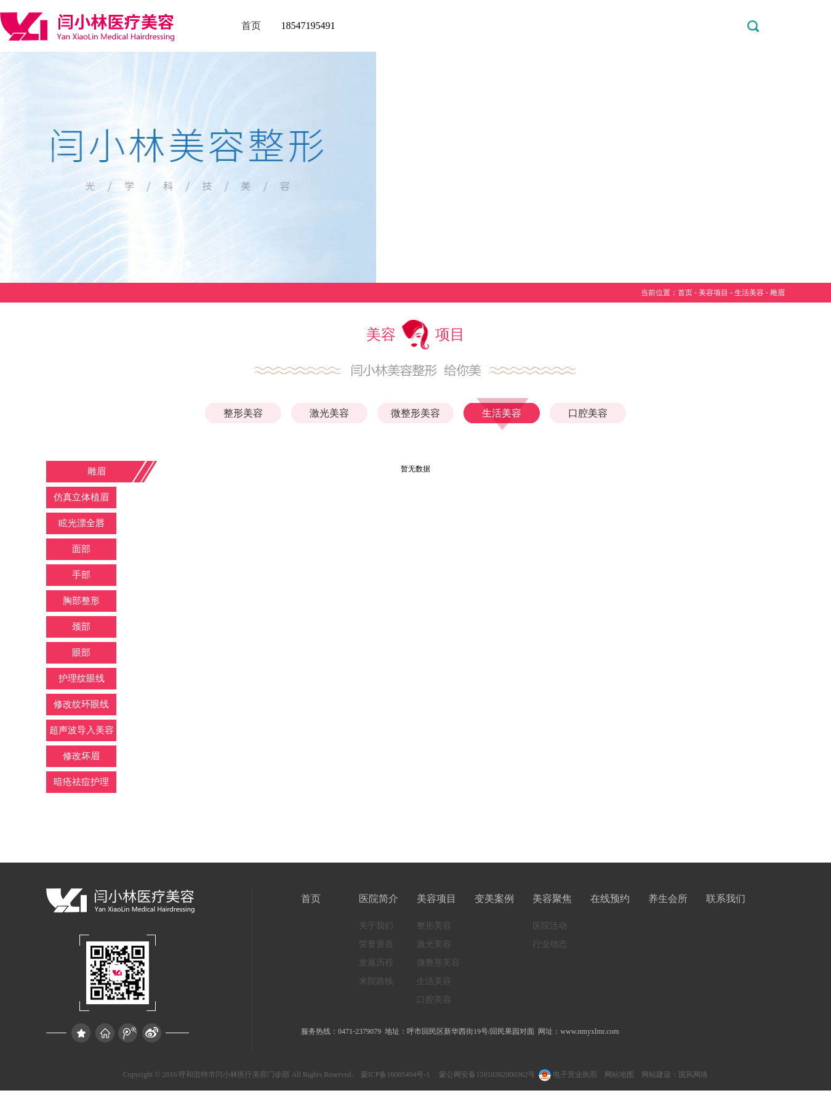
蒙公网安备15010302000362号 (486, 1074)
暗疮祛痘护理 (81, 782)
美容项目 (713, 292)
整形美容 (243, 413)
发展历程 (376, 962)
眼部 (81, 652)
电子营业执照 (567, 1074)
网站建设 (656, 1074)
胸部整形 (81, 601)
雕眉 (777, 292)
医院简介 (378, 898)
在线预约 (610, 898)
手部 (81, 575)
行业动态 (549, 944)
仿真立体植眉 (81, 497)
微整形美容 (415, 413)
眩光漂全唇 (81, 523)
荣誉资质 (376, 944)
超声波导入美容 (81, 730)
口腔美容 (588, 413)
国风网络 (693, 1074)
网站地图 (619, 1074)
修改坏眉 (81, 756)
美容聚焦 (552, 898)
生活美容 (749, 292)
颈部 (81, 627)
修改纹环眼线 (81, 704)
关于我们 (376, 925)
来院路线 (376, 981)
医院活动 (549, 925)
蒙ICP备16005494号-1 (395, 1074)
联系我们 (725, 898)
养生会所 (668, 898)
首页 (251, 25)
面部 (81, 549)
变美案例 (494, 898)
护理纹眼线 (81, 678)
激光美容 (329, 413)
